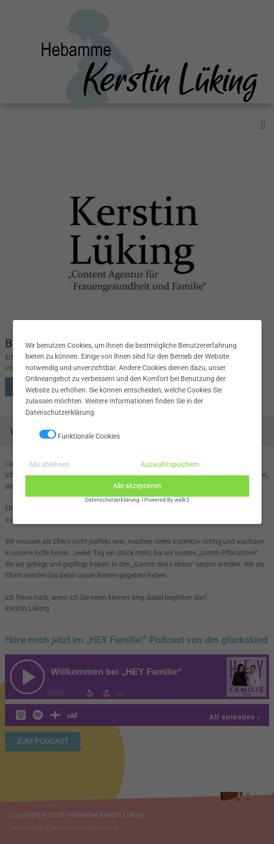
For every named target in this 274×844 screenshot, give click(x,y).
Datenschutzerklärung (112, 500)
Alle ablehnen (49, 464)
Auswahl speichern (170, 464)
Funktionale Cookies (79, 435)
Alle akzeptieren (137, 486)
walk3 (182, 500)
